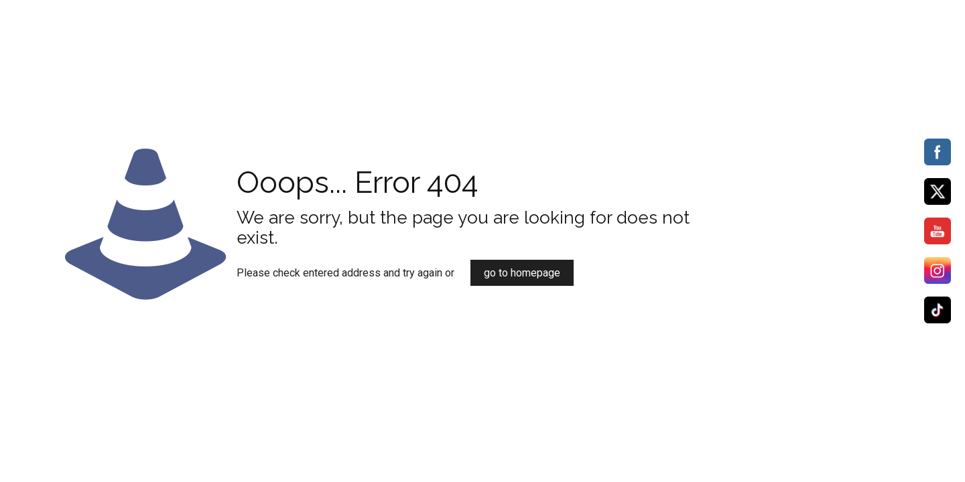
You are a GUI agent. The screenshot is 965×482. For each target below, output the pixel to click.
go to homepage (522, 272)
